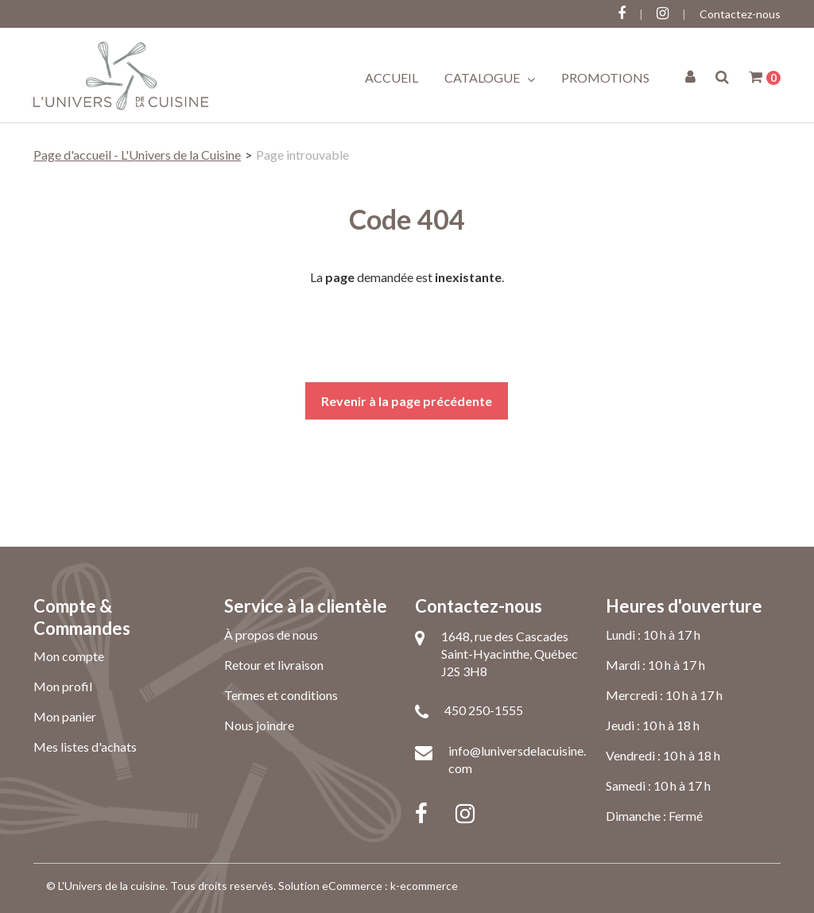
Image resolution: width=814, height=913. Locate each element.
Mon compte (68, 655)
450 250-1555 (483, 710)
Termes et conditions (281, 694)
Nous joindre (259, 725)
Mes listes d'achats (85, 746)
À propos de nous (271, 634)
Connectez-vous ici (81, 14)
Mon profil (62, 686)
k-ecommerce (424, 885)
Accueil (391, 77)
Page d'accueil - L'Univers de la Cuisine (137, 154)
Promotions (605, 77)
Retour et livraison (274, 664)
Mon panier (64, 716)
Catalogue (489, 78)
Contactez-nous (740, 14)
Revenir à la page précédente (406, 400)
